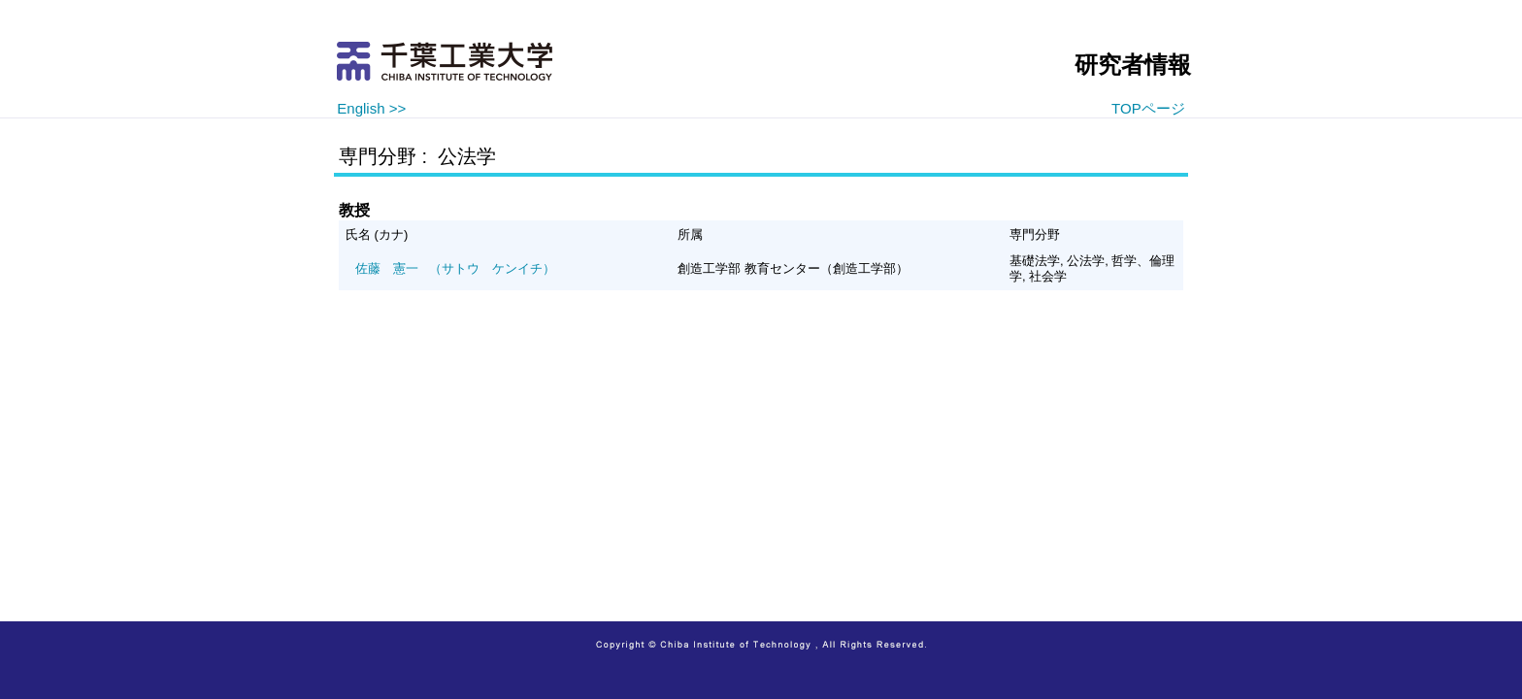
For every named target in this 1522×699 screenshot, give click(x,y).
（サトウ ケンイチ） (455, 268)
